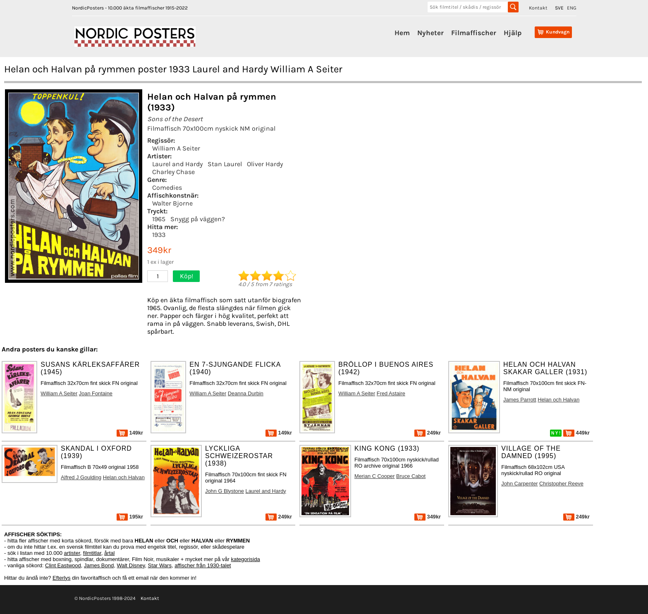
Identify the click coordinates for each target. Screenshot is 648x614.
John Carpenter (519, 483)
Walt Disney (131, 565)
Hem (402, 33)
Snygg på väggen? (197, 219)
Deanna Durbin (245, 393)
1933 (158, 235)
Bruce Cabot (411, 476)
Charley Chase (173, 172)
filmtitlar (92, 553)
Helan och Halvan (558, 400)
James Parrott (519, 400)
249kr (427, 433)
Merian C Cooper (374, 476)
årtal (109, 553)
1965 (158, 219)
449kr (576, 433)
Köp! (186, 276)
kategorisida (245, 559)
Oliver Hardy (265, 164)
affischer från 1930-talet (203, 565)
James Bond (99, 565)
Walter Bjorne (172, 203)
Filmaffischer (473, 33)
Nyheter (430, 33)
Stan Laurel (225, 164)
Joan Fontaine (95, 393)
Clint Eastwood (63, 565)
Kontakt (538, 8)
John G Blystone (224, 491)
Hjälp (512, 33)
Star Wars (160, 565)
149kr (130, 433)
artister (72, 553)
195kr (130, 517)
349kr (427, 517)
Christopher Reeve (561, 483)
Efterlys (61, 578)
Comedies (167, 187)
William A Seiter (176, 148)
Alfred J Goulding (81, 477)
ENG (571, 8)
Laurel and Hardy (177, 164)
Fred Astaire (391, 393)
